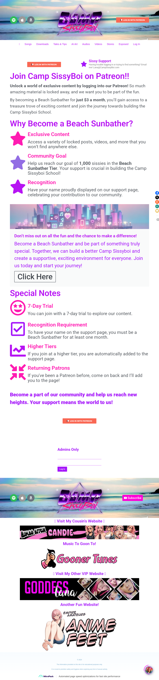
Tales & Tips (60, 44)
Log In (136, 44)
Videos (98, 44)
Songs (28, 44)
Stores (110, 44)
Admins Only (68, 450)
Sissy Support (100, 61)
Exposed (123, 44)
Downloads (42, 44)
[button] (157, 193)
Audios (86, 44)
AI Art (74, 44)
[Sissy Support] (84, 64)
